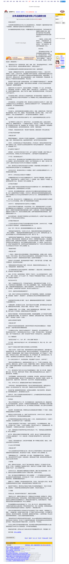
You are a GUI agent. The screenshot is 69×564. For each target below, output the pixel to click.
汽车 (27, 1)
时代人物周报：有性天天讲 (13, 550)
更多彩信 (63, 68)
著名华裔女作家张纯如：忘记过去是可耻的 (17, 553)
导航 (58, 1)
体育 (11, 1)
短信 (48, 1)
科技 (23, 1)
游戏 (33, 1)
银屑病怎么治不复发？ (30, 57)
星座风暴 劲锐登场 (17, 59)
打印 (40, 538)
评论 (26, 538)
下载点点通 (45, 538)
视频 (17, 1)
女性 (36, 1)
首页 (5, 1)
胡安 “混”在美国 (10, 551)
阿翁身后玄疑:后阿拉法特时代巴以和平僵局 (17, 559)
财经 (20, 1)
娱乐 (14, 1)
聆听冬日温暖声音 (62, 58)
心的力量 (15, 57)
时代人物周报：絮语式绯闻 (13, 547)
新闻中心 (23, 12)
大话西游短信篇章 (62, 62)
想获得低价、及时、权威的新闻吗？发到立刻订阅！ (38, 545)
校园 (42, 1)
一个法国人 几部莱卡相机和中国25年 (15, 560)
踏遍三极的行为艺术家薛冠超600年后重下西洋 (18, 556)
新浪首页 (18, 12)
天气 (45, 1)
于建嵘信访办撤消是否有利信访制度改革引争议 (18, 554)
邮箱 (52, 1)
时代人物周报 (17, 532)
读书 (39, 1)
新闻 (8, 1)
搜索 (55, 1)
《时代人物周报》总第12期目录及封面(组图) (17, 557)
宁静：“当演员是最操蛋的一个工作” (15, 548)
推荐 (30, 538)
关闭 (50, 538)
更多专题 (58, 68)
